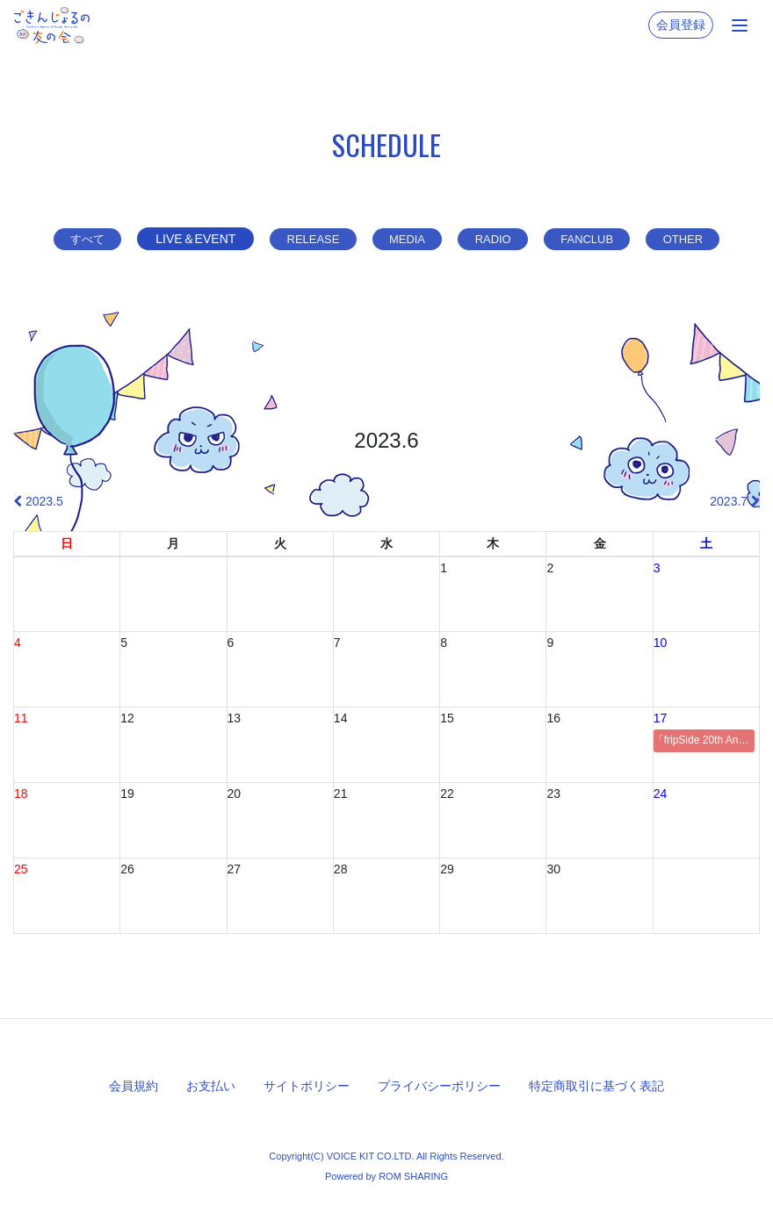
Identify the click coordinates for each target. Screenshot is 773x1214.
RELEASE (303, 239)
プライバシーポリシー (439, 1086)
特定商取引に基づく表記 (596, 1086)
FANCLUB (596, 239)
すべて (71, 239)
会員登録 (680, 25)
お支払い (210, 1086)
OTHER (698, 239)
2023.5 (38, 501)
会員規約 (133, 1086)
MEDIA (404, 239)
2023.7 (735, 501)
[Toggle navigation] (739, 25)
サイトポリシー (307, 1086)
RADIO (495, 239)
